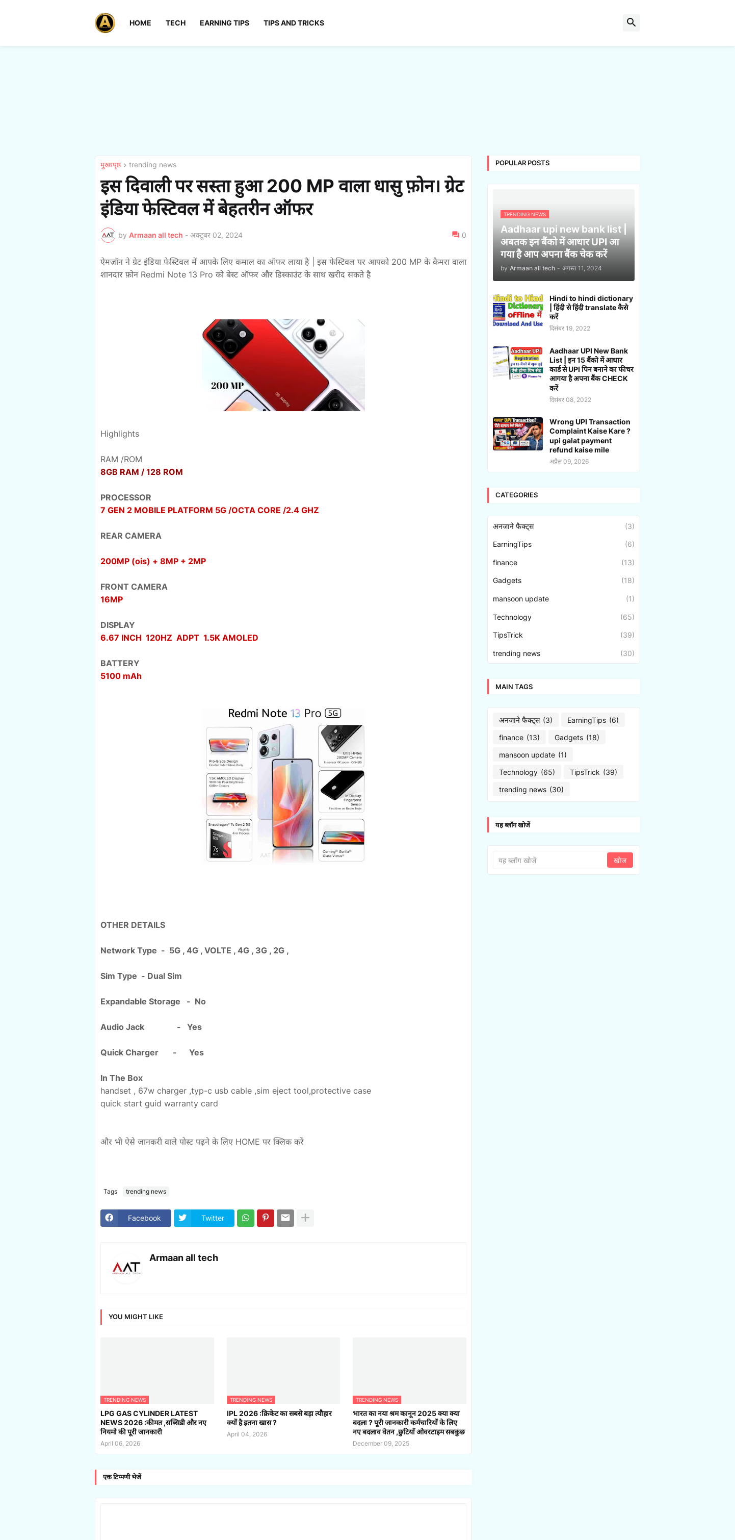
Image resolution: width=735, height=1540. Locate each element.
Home (140, 22)
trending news (152, 165)
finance (564, 563)
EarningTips (564, 544)
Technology (564, 617)
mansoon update (564, 599)
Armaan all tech (183, 1257)
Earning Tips (224, 22)
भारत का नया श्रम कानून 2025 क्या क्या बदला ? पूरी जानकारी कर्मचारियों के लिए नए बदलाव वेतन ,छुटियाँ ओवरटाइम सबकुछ (409, 1422)
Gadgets (564, 580)
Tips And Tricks (294, 22)
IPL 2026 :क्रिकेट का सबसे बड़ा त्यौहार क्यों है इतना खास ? (279, 1418)
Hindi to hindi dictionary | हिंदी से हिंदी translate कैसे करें (591, 307)
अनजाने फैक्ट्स (564, 526)
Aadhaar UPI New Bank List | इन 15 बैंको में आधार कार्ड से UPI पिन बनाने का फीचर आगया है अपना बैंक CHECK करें (591, 369)
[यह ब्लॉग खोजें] (550, 860)
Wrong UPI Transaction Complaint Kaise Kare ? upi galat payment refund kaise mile (590, 435)
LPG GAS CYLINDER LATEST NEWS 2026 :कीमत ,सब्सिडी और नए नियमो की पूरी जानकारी (153, 1422)
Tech (176, 22)
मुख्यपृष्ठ (110, 165)
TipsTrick (564, 635)
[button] (631, 23)
